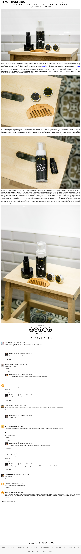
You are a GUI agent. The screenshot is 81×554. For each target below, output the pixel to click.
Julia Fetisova (8, 342)
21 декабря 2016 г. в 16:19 (20, 364)
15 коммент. (47, 7)
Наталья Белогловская (11, 385)
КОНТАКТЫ (55, 2)
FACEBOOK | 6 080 (47, 547)
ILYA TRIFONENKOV (13, 1)
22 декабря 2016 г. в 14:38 (26, 464)
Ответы (8, 351)
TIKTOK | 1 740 (23, 547)
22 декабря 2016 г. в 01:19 (20, 405)
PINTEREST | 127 (61, 547)
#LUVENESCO (40, 325)
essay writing (8, 454)
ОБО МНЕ (47, 2)
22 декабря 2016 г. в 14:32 (26, 415)
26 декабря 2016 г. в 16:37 (17, 492)
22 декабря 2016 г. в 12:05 (17, 426)
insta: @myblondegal (10, 435)
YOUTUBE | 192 (74, 547)
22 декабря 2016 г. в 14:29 (26, 353)
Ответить (7, 348)
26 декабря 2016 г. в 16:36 (17, 483)
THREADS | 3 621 (33, 551)
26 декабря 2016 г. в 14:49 (22, 474)
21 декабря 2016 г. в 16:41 (26, 374)
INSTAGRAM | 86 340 (8, 547)
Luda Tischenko (9, 405)
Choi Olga (7, 426)
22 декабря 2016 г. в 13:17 (18, 454)
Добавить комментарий (8, 501)
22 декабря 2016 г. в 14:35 (26, 443)
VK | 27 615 (34, 547)
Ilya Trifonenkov (13, 353)
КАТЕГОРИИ (40, 2)
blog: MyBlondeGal (9, 434)
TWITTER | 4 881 (47, 551)
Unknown (7, 483)
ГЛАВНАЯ (32, 2)
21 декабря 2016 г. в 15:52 (18, 342)
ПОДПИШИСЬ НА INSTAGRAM (68, 2)
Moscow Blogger (9, 364)
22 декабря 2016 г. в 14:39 (26, 395)
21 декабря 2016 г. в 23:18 (24, 385)
